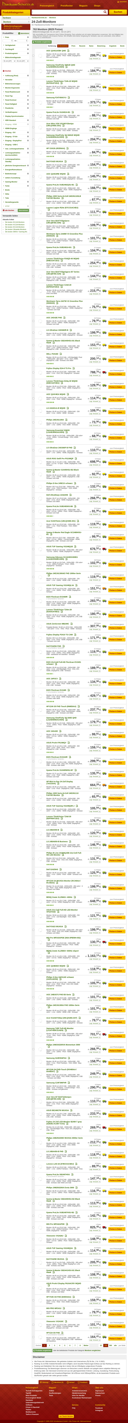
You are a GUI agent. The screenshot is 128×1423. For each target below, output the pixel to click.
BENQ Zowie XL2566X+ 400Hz (59, 897)
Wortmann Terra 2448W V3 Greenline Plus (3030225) (64, 235)
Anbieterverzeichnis (79, 1391)
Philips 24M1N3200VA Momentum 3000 (63, 1045)
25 (101, 1345)
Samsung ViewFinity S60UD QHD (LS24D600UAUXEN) (60, 66)
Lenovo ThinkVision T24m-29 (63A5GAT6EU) (59, 611)
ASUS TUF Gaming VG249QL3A (60, 585)
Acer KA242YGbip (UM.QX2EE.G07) (61, 1018)
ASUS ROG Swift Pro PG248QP (59, 458)
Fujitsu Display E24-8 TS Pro (58, 368)
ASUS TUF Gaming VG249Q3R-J (60, 806)
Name (90, 46)
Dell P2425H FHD (53, 646)
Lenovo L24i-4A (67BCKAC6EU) (60, 1164)
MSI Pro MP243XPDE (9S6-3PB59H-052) (63, 938)
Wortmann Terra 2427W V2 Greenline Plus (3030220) (64, 302)
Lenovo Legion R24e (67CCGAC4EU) (62, 208)
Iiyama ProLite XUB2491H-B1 (59, 247)
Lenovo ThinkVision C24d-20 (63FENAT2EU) (58, 286)
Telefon (28, 1410)
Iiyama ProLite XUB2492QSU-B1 (60, 185)
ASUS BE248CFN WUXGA (57, 1110)
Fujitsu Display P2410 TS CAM (59, 635)
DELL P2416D (52, 354)
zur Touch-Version (66, 1416)
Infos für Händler (78, 1395)
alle (115, 1345)
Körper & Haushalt (33, 1407)
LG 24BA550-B (52, 830)
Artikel (51, 1391)
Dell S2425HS (52, 869)
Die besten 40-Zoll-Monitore (14, 227)
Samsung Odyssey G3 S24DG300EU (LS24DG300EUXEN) (62, 558)
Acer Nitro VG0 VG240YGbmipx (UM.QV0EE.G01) (60, 125)
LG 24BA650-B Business (57, 841)
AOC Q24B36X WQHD (55, 966)
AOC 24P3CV (52, 679)
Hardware (7, 18)
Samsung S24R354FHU (56, 1058)
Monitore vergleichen (93, 1350)
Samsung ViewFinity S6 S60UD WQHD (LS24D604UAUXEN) (63, 136)
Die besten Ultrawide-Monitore (15, 229)
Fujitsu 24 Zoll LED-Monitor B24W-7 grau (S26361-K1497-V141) (64, 1123)
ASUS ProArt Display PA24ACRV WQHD (63, 1283)
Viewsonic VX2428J (54, 1236)
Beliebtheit (63, 46)
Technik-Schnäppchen (34, 1391)
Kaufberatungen (55, 1393)
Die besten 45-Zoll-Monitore (14, 222)
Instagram (99, 1410)
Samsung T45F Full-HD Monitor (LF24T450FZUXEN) (60, 1029)
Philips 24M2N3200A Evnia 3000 (60, 1188)
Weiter (86, 1345)
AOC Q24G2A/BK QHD (56, 51)
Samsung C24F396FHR (56, 1083)
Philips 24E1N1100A (55, 420)
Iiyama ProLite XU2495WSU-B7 (59, 770)
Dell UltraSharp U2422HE (57, 495)
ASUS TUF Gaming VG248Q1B (59, 546)
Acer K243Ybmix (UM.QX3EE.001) (60, 521)
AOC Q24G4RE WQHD (56, 174)
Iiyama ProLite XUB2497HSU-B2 (60, 1212)
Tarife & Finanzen (32, 1414)
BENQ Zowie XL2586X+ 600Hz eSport (62, 951)
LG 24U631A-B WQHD (55, 408)
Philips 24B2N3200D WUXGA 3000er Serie (64, 1138)
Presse (97, 1395)
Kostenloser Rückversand (81, 1398)
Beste (121, 46)
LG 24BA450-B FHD (54, 1151)
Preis (72, 46)
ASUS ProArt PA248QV (56, 743)
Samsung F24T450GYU (56, 97)
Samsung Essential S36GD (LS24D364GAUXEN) (58, 431)
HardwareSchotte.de (39, 18)
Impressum (99, 1391)
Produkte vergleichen (41, 42)
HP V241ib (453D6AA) (55, 148)
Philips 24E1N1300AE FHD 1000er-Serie (63, 573)
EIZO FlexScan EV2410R (57, 757)
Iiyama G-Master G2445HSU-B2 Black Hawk (62, 471)
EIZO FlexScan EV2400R (57, 597)
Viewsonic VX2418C (55, 1321)
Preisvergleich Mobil (33, 1398)
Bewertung (100, 46)
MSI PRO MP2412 (53, 1308)
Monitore (7, 22)
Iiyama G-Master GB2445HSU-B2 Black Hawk (63, 1200)
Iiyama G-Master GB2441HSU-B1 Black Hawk (63, 1271)
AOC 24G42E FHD (54, 318)
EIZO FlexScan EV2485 (56, 690)
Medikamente (31, 1412)
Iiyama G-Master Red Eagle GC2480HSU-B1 (64, 533)
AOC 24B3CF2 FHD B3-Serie (58, 995)
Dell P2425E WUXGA (55, 1259)
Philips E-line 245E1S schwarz (59, 483)
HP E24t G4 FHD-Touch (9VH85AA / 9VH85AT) (61, 1070)
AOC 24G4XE (52, 731)
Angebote (111, 46)
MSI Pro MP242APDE (55, 1224)
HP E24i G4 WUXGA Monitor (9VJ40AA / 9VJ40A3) (63, 882)
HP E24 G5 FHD (53, 1333)
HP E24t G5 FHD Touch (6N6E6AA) (61, 706)
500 (110, 1345)
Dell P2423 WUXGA (54, 926)
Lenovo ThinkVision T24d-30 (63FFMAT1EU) (58, 817)
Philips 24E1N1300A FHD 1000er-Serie (62, 1005)
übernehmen (23, 210)
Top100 (28, 1393)
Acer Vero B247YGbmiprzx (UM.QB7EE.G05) (57, 222)
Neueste (81, 46)
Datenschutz (100, 1393)
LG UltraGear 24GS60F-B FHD (59, 448)
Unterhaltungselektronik (35, 1402)
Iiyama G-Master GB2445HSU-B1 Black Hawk (63, 342)
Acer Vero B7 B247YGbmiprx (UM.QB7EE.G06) (58, 1098)
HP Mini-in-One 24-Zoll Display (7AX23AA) (59, 783)
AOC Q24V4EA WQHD (55, 394)
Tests (51, 1395)
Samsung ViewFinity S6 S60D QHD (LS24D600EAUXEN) (61, 719)
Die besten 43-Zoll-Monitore (14, 225)
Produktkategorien (13, 12)
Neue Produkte (31, 1395)
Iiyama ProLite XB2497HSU (58, 1174)
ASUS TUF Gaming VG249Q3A (59, 1248)
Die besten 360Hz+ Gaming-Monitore (18, 232)
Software (29, 1405)
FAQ (73, 1408)
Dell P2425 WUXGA (54, 161)
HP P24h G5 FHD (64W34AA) (58, 1297)
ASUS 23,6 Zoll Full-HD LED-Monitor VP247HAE (62, 911)
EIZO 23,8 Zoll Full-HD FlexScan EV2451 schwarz (63, 663)
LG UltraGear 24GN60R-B (57, 330)
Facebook (99, 1408)
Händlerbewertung (79, 1393)
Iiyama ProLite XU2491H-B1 (58, 112)
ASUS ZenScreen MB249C (57, 624)
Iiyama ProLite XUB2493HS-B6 (59, 506)
